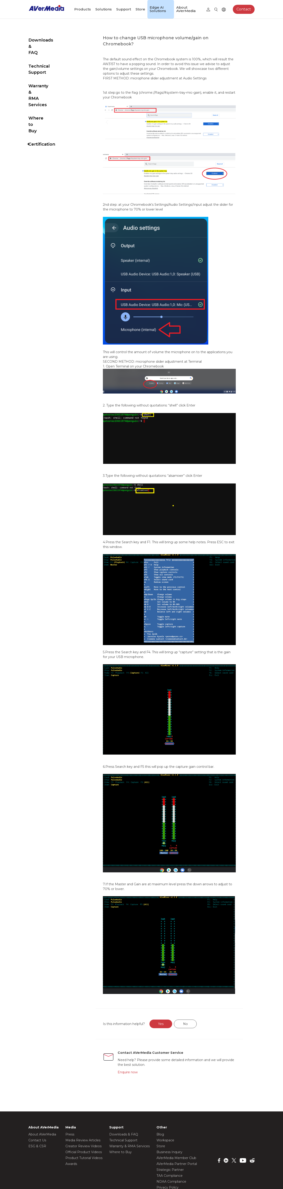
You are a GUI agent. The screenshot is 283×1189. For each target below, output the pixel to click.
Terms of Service (169, 1153)
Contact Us (37, 1100)
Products (82, 9)
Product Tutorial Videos (83, 1118)
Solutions (103, 9)
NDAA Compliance (171, 1141)
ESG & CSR (37, 1106)
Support (123, 9)
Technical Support (48, 53)
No (196, 983)
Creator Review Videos (83, 1106)
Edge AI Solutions (158, 9)
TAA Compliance (169, 1135)
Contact (243, 9)
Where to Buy (43, 86)
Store (140, 9)
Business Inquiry (169, 1112)
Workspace (165, 1100)
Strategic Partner (170, 1130)
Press (69, 1094)
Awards (71, 1124)
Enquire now (138, 1032)
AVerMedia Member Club (176, 1118)
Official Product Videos (83, 1112)
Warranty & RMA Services (46, 70)
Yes (171, 983)
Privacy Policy (167, 1147)
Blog (160, 1094)
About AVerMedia (186, 9)
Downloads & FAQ (48, 40)
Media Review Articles (82, 1100)
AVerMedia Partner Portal (176, 1124)
